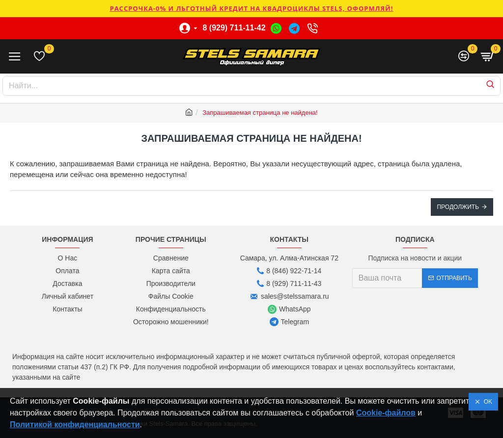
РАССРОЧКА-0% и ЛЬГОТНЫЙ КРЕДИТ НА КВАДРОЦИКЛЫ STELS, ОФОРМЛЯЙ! (251, 8)
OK (486, 401)
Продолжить (458, 207)
